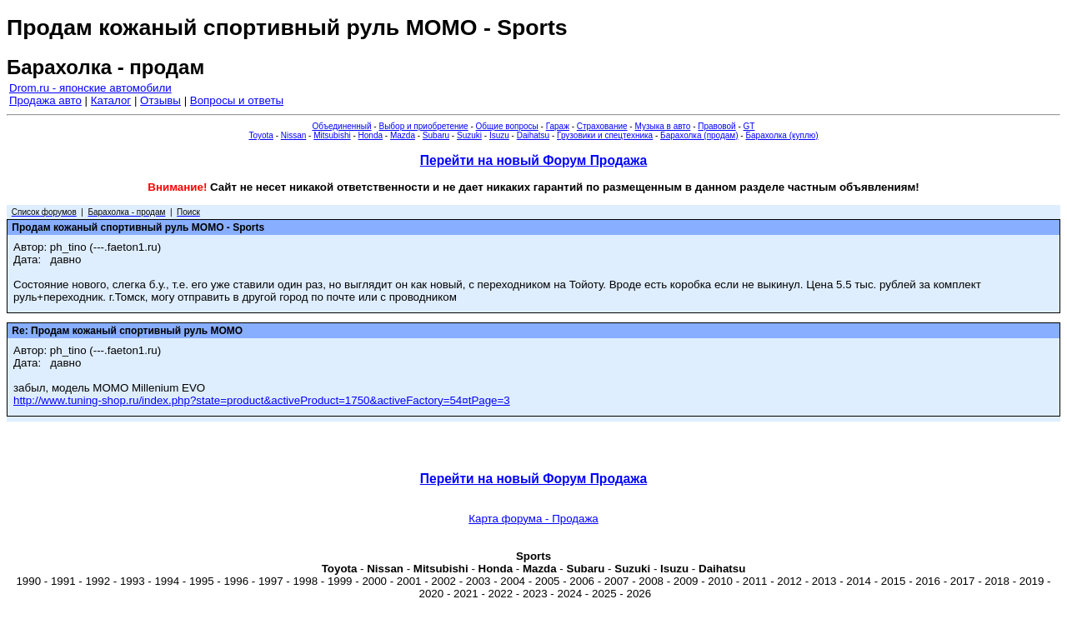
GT (749, 126)
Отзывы (160, 100)
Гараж (557, 126)
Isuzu (499, 135)
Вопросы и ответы (236, 100)
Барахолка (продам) (699, 135)
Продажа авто (45, 100)
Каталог (111, 100)
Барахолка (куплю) (781, 135)
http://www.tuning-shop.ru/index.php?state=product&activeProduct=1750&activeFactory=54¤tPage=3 (261, 400)
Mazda (402, 135)
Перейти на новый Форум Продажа (533, 160)
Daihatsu (533, 135)
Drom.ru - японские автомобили (90, 88)
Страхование (602, 126)
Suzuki (469, 135)
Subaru (436, 135)
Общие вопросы (507, 126)
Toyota (260, 135)
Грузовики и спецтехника (605, 135)
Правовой (716, 126)
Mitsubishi (331, 135)
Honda (370, 135)
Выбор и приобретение (423, 126)
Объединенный (342, 126)
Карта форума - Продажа (533, 518)
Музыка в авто (662, 126)
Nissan (294, 135)
